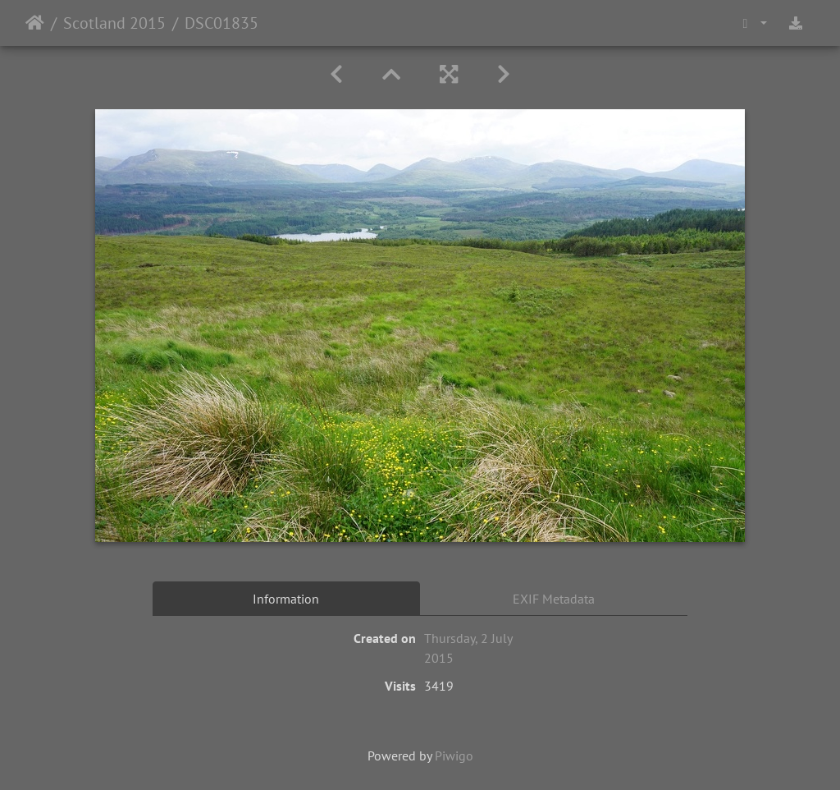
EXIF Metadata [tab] (554, 598)
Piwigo (454, 755)
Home (34, 23)
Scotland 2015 (114, 23)
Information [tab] (286, 598)
